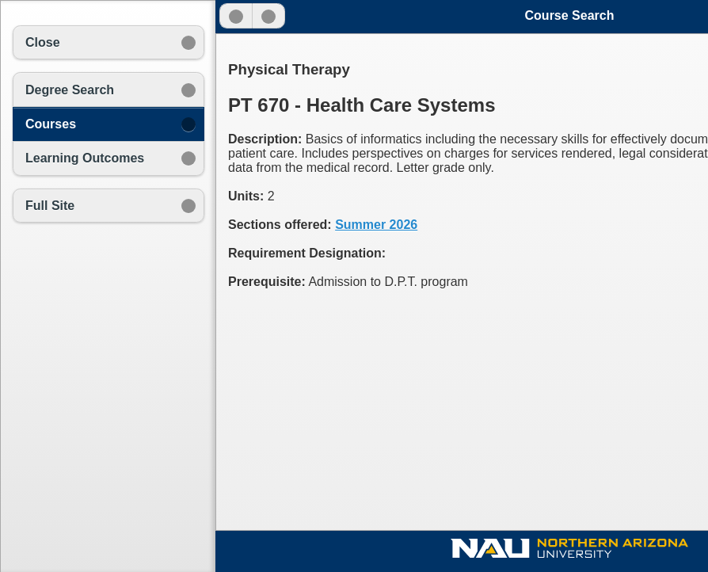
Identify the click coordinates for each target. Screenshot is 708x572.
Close (42, 42)
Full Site (49, 205)
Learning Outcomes (84, 158)
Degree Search (69, 90)
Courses (50, 124)
